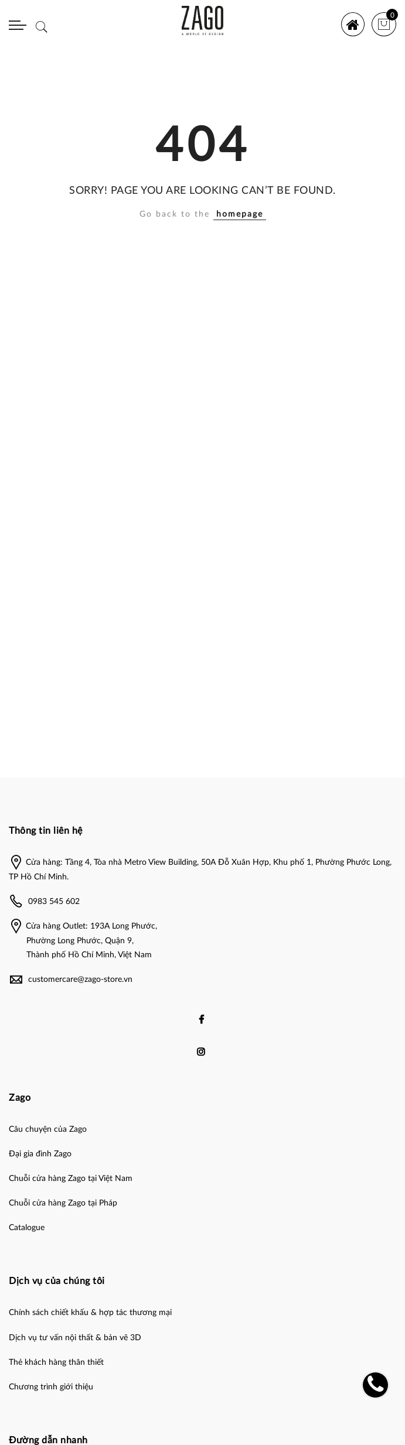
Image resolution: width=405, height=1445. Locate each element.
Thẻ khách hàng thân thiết (56, 1362)
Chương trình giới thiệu (51, 1387)
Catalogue (27, 1228)
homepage (239, 214)
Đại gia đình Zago (40, 1154)
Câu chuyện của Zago (48, 1129)
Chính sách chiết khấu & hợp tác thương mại (90, 1313)
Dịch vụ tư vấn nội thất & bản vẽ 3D (75, 1338)
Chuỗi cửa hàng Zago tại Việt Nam (70, 1179)
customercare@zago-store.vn (80, 979)
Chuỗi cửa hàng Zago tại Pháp (63, 1203)
